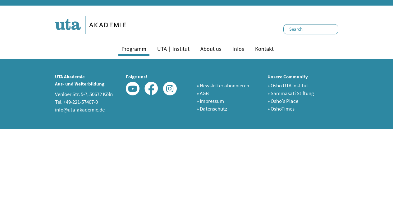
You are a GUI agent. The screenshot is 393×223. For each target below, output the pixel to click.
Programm (133, 48)
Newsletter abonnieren (223, 85)
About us (211, 48)
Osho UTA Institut (287, 85)
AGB (203, 93)
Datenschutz (212, 108)
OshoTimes (281, 108)
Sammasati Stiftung (290, 93)
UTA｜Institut (173, 48)
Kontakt (264, 48)
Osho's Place (282, 101)
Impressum (210, 101)
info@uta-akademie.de (80, 109)
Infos (238, 48)
